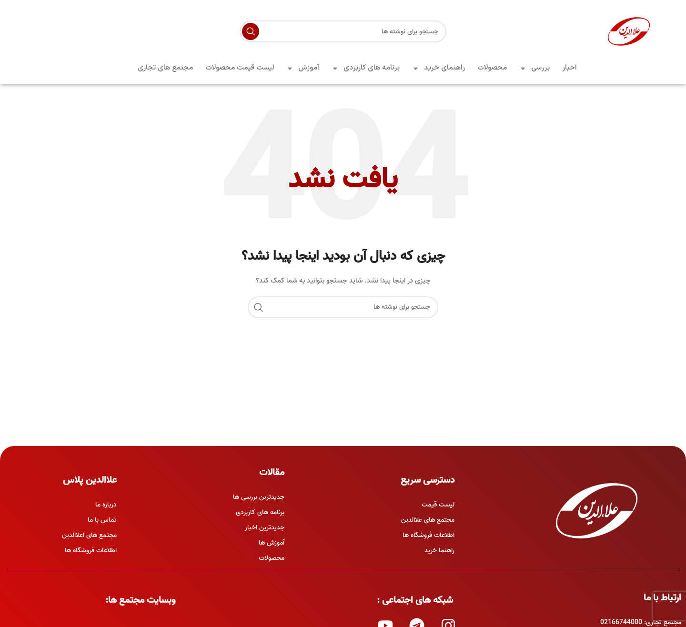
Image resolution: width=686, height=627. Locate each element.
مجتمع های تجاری (165, 67)
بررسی (534, 68)
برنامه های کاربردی (366, 68)
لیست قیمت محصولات (239, 67)
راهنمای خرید (438, 68)
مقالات (271, 472)
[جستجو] (343, 31)
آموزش (302, 68)
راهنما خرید (439, 550)
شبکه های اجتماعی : (415, 600)
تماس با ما (102, 520)
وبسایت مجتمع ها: (140, 600)
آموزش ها (271, 542)
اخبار (569, 67)
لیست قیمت (438, 504)
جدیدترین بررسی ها (258, 497)
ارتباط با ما (662, 598)
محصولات (492, 67)
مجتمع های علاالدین (427, 520)
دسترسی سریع (427, 480)
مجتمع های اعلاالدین (89, 535)
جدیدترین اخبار (264, 527)
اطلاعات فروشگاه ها (428, 535)
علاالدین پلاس (90, 480)
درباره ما (106, 504)
